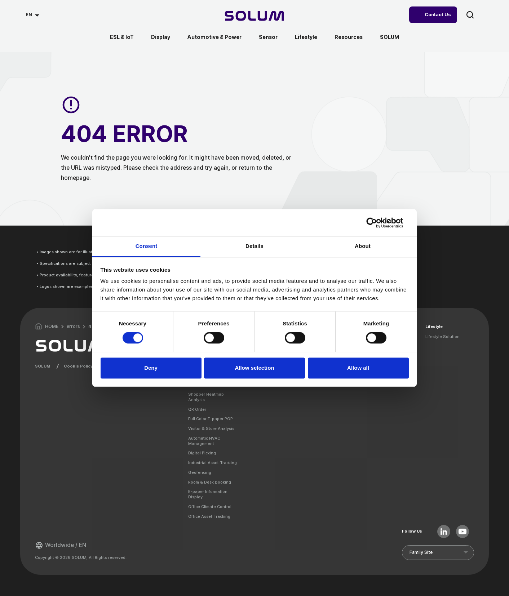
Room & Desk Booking (209, 482)
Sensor (268, 37)
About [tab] (363, 246)
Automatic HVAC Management (204, 441)
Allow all (358, 368)
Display (160, 37)
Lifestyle (306, 37)
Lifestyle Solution (442, 336)
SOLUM (389, 37)
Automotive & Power (214, 37)
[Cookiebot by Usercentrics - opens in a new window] (377, 222)
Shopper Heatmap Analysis (206, 397)
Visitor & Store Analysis (211, 428)
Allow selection (254, 368)
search (470, 15)
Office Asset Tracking (209, 516)
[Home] (254, 17)
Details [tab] (254, 246)
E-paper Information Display (207, 494)
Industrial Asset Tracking (212, 462)
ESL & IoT (122, 37)
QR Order (197, 409)
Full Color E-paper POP (210, 418)
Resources (349, 37)
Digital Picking (202, 452)
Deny (151, 368)
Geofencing (199, 472)
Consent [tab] (147, 246)
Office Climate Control (209, 506)
